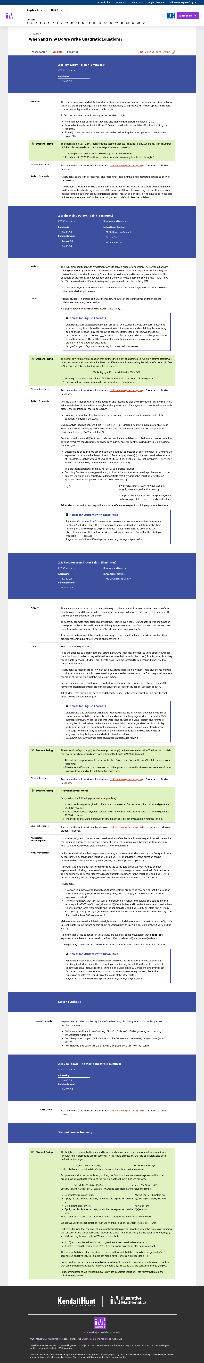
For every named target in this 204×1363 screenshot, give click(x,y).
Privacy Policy (89, 1332)
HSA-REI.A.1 (66, 232)
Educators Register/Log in (183, 2)
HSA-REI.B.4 (66, 246)
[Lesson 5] (44, 23)
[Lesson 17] (105, 23)
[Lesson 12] (77, 23)
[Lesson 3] (36, 23)
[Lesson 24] (144, 23)
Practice (72, 51)
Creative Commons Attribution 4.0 (98, 1338)
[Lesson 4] (40, 23)
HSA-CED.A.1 (67, 240)
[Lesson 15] (94, 23)
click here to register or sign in (126, 165)
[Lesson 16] (100, 23)
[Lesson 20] (122, 23)
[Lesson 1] (27, 23)
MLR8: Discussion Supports (119, 232)
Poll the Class (112, 237)
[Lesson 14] (88, 23)
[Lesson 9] (61, 23)
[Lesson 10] (66, 23)
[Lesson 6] (49, 23)
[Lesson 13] (83, 23)
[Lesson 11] (72, 23)
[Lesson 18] (111, 23)
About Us (121, 2)
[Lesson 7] (53, 23)
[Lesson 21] (127, 23)
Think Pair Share (114, 242)
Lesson (57, 51)
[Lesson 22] (133, 23)
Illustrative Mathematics (48, 1338)
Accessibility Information (109, 1332)
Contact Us (136, 2)
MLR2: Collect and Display (118, 578)
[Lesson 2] (32, 23)
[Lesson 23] (138, 23)
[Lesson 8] (57, 23)
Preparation (40, 51)
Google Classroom (156, 2)
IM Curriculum (104, 2)
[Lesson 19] (116, 23)
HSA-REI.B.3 (66, 81)
